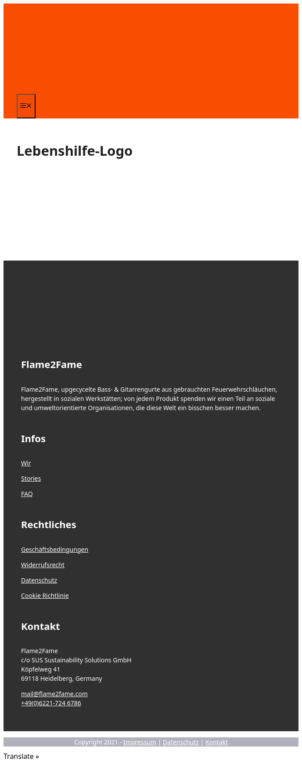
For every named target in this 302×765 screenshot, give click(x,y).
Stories (31, 478)
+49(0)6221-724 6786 (51, 703)
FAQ (27, 494)
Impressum (139, 742)
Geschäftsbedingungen (54, 549)
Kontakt (216, 742)
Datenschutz (39, 580)
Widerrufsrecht (43, 565)
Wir (26, 463)
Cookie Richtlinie (45, 595)
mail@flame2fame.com (54, 694)
